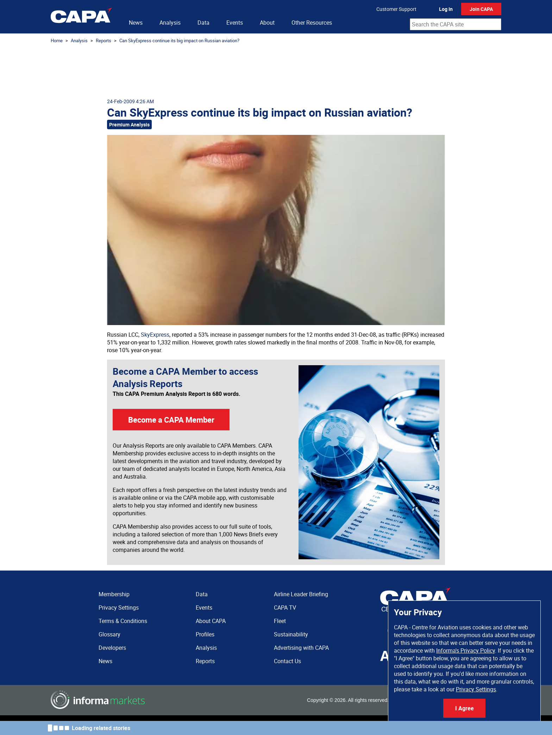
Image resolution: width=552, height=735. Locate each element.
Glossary (109, 634)
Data (203, 22)
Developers (112, 648)
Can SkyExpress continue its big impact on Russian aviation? (179, 40)
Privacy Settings (476, 689)
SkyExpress (155, 334)
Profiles (205, 634)
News (136, 22)
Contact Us (287, 661)
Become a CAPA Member (171, 420)
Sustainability (291, 634)
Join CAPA (481, 9)
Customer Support (396, 9)
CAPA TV (285, 607)
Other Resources (311, 22)
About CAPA (211, 621)
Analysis (170, 22)
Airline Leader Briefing (301, 594)
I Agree (464, 708)
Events (234, 22)
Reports (103, 40)
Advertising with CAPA (301, 648)
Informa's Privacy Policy (465, 650)
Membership (114, 594)
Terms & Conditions (123, 621)
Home (57, 40)
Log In (446, 9)
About (267, 22)
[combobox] (455, 24)
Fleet (280, 621)
